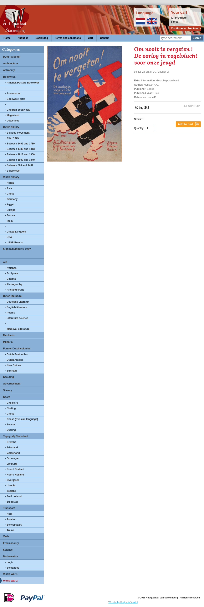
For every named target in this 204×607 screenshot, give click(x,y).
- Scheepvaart (13, 524)
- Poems (10, 312)
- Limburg (11, 463)
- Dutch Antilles (14, 359)
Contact (104, 38)
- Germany (11, 199)
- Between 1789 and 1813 (20, 149)
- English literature (16, 307)
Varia (6, 536)
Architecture (10, 63)
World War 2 (10, 580)
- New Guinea (13, 365)
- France (10, 215)
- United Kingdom (15, 231)
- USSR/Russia (13, 242)
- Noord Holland (14, 474)
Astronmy (9, 70)
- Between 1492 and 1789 (20, 143)
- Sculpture (11, 273)
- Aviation (10, 519)
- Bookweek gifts (15, 98)
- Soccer (10, 424)
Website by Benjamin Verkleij (123, 602)
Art (5, 262)
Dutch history (11, 126)
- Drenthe (10, 442)
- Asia (8, 188)
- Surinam (11, 370)
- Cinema (10, 278)
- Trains (9, 530)
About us (22, 38)
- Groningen (12, 458)
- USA (8, 237)
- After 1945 (12, 138)
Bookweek (9, 76)
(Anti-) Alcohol (11, 56)
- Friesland (11, 447)
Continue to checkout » (186, 28)
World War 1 (10, 574)
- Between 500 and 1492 (19, 165)
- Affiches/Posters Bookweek (22, 82)
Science (7, 549)
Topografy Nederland (15, 436)
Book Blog (41, 38)
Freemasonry (11, 543)
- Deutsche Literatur (17, 301)
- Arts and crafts (14, 289)
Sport (6, 397)
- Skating (10, 408)
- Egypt (9, 204)
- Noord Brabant (14, 469)
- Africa (9, 182)
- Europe (10, 210)
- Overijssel (12, 480)
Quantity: (139, 128)
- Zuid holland (13, 496)
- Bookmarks (12, 93)
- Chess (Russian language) (21, 419)
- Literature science (16, 318)
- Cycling (10, 430)
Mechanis (9, 335)
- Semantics (12, 567)
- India (8, 220)
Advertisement (11, 383)
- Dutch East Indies (16, 354)
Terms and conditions (68, 38)
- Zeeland (10, 490)
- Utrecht (10, 485)
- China (9, 193)
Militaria (7, 341)
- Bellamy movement (17, 132)
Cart (90, 38)
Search (197, 38)
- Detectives (12, 120)
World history (11, 177)
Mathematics (10, 556)
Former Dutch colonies (16, 348)
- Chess (9, 413)
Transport (9, 508)
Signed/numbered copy (17, 248)
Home (7, 38)
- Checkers (11, 402)
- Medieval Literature (17, 329)
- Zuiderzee (11, 501)
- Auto (8, 513)
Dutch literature (12, 296)
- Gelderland (12, 452)
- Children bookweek (17, 109)
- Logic (9, 562)
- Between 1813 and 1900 (20, 154)
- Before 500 (12, 170)
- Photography (13, 284)
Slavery (7, 390)
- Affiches (10, 268)
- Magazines (12, 115)
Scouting (8, 377)
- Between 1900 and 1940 (20, 159)
